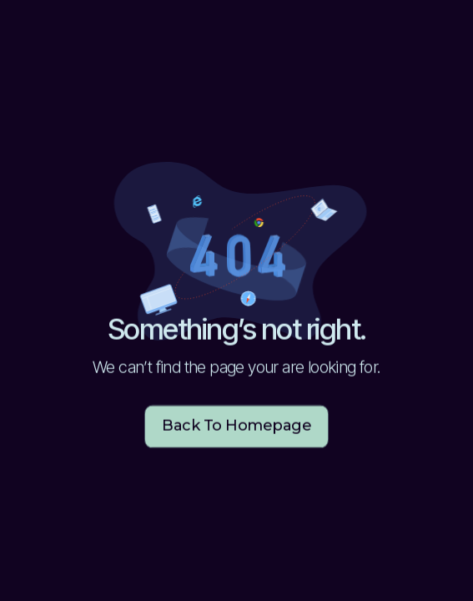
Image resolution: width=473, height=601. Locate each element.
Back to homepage (236, 426)
